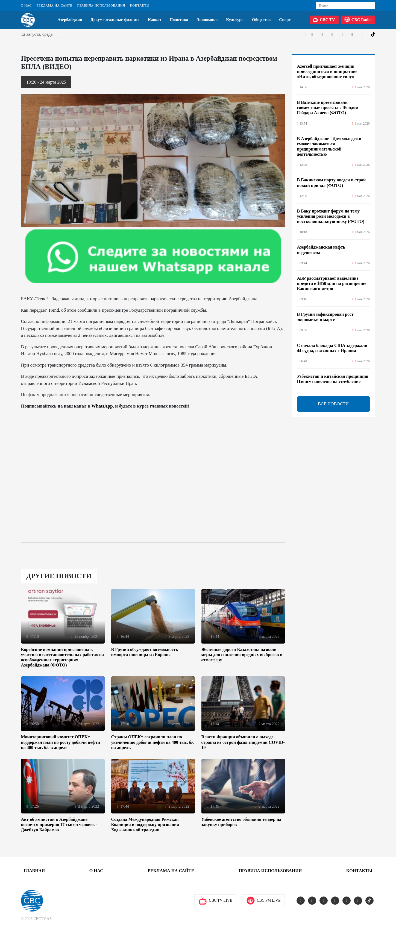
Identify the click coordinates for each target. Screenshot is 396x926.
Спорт (285, 19)
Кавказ (154, 19)
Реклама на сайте (54, 5)
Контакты (139, 5)
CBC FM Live (263, 900)
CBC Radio (358, 19)
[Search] (345, 5)
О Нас (26, 5)
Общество (261, 19)
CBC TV (324, 19)
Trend (53, 310)
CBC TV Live (215, 900)
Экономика (207, 19)
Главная (34, 870)
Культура (235, 19)
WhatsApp (102, 406)
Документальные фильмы (115, 19)
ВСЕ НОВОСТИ (333, 404)
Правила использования (101, 5)
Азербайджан (69, 19)
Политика (178, 19)
